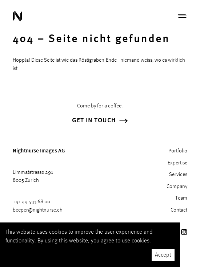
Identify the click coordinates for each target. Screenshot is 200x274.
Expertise (177, 163)
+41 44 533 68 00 (31, 202)
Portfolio (177, 151)
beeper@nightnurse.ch (38, 210)
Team (181, 198)
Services (178, 174)
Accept (163, 255)
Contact (179, 210)
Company (177, 186)
